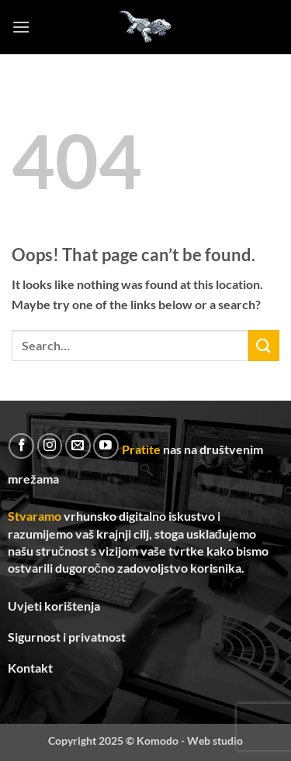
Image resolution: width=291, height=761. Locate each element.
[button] (21, 27)
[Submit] (263, 345)
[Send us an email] (78, 446)
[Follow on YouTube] (106, 446)
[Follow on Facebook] (21, 446)
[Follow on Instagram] (50, 446)
